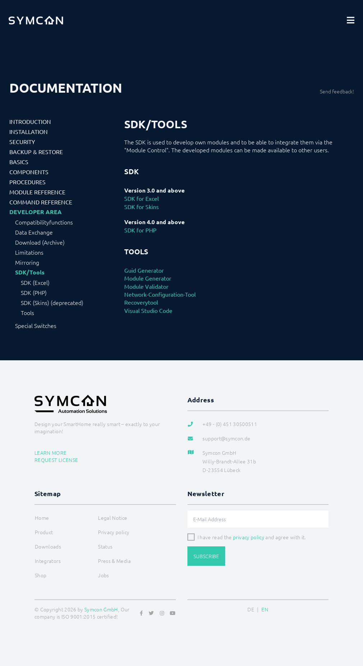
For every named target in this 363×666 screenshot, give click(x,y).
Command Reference (40, 201)
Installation (28, 131)
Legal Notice (112, 517)
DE (250, 609)
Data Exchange (34, 232)
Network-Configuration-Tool (160, 294)
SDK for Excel (141, 198)
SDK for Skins (141, 206)
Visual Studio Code (148, 310)
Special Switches (35, 325)
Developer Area (35, 212)
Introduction (30, 121)
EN (264, 609)
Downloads (48, 546)
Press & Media (114, 560)
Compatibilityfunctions (44, 222)
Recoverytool (141, 302)
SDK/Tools (30, 272)
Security (22, 141)
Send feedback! (337, 91)
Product (44, 532)
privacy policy (248, 537)
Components (28, 171)
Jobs (103, 575)
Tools (27, 312)
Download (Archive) (40, 242)
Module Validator (146, 286)
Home (42, 517)
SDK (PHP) (34, 292)
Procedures (27, 181)
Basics (18, 161)
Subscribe (206, 556)
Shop (40, 575)
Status (105, 546)
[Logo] (36, 20)
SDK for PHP (140, 229)
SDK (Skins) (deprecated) (52, 302)
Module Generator (147, 278)
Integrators (48, 560)
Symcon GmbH (101, 609)
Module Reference (37, 191)
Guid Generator (144, 270)
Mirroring (27, 262)
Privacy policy (113, 532)
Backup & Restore (36, 151)
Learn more (50, 452)
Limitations (29, 252)
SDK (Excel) (35, 282)
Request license (56, 459)
